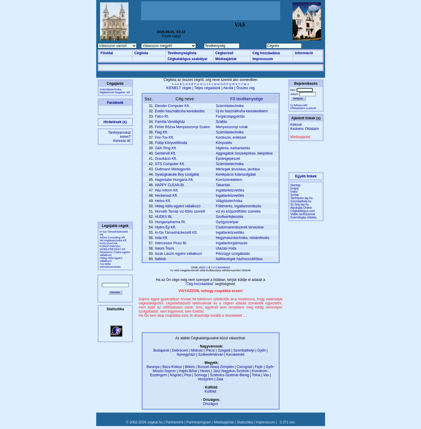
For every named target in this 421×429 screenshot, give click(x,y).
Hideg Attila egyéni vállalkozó (111, 259)
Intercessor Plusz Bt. (171, 243)
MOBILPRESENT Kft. (113, 249)
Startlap (295, 185)
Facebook (115, 103)
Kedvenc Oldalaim (304, 129)
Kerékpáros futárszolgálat (236, 174)
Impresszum (262, 59)
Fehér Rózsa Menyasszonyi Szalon (182, 127)
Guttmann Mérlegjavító (172, 169)
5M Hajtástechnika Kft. (113, 240)
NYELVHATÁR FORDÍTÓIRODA (110, 245)
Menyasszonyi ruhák (232, 127)
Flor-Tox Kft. (164, 137)
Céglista (141, 53)
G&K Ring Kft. (166, 148)
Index (294, 191)
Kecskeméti (235, 354)
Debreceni (180, 350)
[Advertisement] (210, 11)
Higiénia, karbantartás (233, 148)
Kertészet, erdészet (231, 137)
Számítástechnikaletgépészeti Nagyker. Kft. (115, 91)
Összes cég (245, 88)
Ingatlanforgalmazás (231, 243)
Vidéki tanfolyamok (302, 214)
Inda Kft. (161, 238)
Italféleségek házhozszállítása (239, 259)
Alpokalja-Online (301, 207)
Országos (210, 404)
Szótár (294, 194)
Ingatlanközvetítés (230, 190)
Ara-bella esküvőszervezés (110, 265)
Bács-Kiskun (172, 367)
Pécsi (210, 350)
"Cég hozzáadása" (200, 284)
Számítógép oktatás (303, 217)
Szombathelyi (243, 350)
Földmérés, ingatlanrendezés (238, 206)
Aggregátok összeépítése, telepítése (244, 153)
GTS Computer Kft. (170, 164)
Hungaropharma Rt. (170, 222)
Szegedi (224, 350)
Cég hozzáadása (266, 53)
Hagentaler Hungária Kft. (174, 180)
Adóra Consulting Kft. (113, 237)
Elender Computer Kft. (172, 106)
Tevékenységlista (182, 53)
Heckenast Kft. (166, 196)
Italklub (160, 259)
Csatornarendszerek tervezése (239, 227)
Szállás (221, 122)
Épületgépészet (228, 159)
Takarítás (223, 185)
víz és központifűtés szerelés (238, 211)
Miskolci (197, 350)
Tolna (256, 375)
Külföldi (210, 391)
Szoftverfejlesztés (229, 217)
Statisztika (245, 422)
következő (224, 267)
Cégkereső (224, 53)
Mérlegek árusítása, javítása (238, 169)
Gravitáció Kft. (166, 159)
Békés (190, 367)
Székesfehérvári (210, 354)
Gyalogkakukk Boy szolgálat (177, 174)
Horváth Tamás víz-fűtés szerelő (180, 211)
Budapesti (161, 350)
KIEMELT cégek (179, 88)
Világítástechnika (229, 201)
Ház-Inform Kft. (167, 190)
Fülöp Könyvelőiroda (171, 143)
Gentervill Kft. (165, 153)
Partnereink (174, 422)
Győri (261, 350)
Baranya (153, 367)
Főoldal (107, 53)
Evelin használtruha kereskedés (179, 111)
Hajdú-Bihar (188, 371)
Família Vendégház (170, 122)
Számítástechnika (230, 106)
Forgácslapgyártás (230, 116)
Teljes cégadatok (207, 88)
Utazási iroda (226, 248)
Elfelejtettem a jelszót (303, 108)
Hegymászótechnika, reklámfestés (242, 238)
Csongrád (244, 367)
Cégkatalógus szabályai (187, 59)
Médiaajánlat (225, 59)
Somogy (200, 375)
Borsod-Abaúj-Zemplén (215, 367)
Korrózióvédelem (229, 180)
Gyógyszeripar (227, 222)
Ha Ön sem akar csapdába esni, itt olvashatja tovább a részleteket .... (193, 315)
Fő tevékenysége (246, 98)
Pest (187, 375)
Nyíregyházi (186, 354)
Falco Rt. (162, 116)
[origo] (294, 188)
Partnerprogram (198, 422)
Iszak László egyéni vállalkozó (178, 254)
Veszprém (205, 379)
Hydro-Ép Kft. (165, 227)
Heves (205, 371)
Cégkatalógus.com (302, 211)
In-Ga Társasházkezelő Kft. (176, 232)
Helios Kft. (163, 201)
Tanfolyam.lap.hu (301, 198)
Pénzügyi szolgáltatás (233, 254)
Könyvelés (224, 143)
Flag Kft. (161, 132)
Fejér (259, 367)
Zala (219, 379)
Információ (304, 53)
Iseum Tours (164, 248)
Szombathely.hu (301, 201)
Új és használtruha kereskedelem (242, 111)
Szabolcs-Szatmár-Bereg (229, 375)
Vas (266, 375)
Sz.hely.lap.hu (299, 204)
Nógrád (175, 375)
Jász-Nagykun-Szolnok (231, 371)
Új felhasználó (299, 105)
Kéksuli (296, 125)
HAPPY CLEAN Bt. (170, 185)
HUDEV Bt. (164, 217)
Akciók (228, 88)
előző (202, 267)
